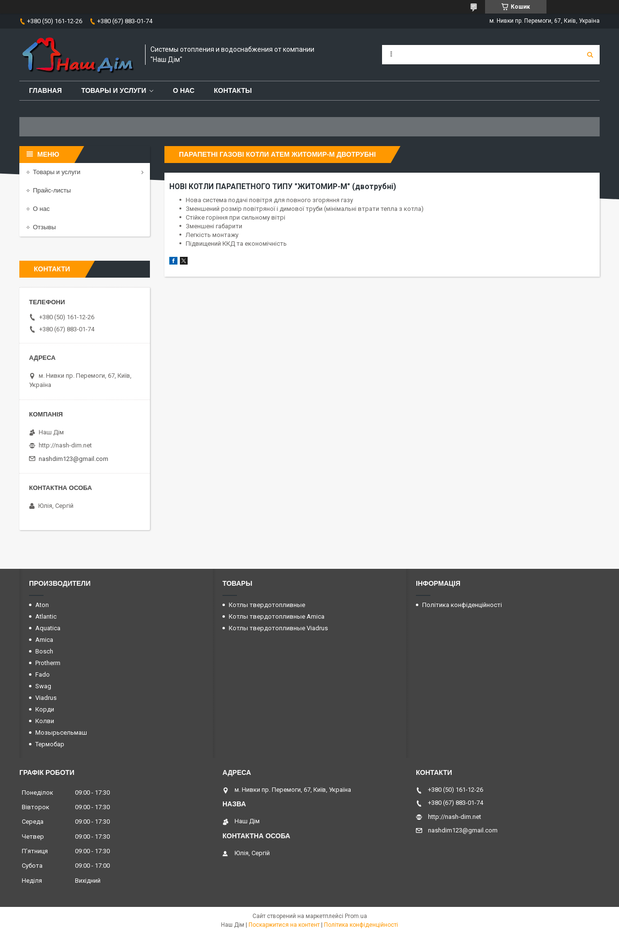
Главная (45, 90)
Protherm (47, 663)
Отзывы (44, 227)
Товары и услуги (114, 90)
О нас (183, 90)
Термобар (49, 744)
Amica (44, 639)
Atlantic (46, 616)
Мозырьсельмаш (61, 732)
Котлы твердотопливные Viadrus (278, 628)
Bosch (44, 651)
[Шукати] (590, 54)
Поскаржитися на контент (284, 924)
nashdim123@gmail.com (73, 458)
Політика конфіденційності (462, 604)
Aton (42, 604)
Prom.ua (356, 916)
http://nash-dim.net (65, 445)
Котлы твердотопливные (267, 604)
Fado (42, 674)
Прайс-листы (52, 190)
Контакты (232, 90)
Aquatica (47, 628)
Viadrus (46, 697)
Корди (44, 709)
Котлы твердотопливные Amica (276, 616)
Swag (43, 686)
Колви (44, 721)
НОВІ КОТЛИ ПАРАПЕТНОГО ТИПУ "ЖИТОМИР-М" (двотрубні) (282, 186)
